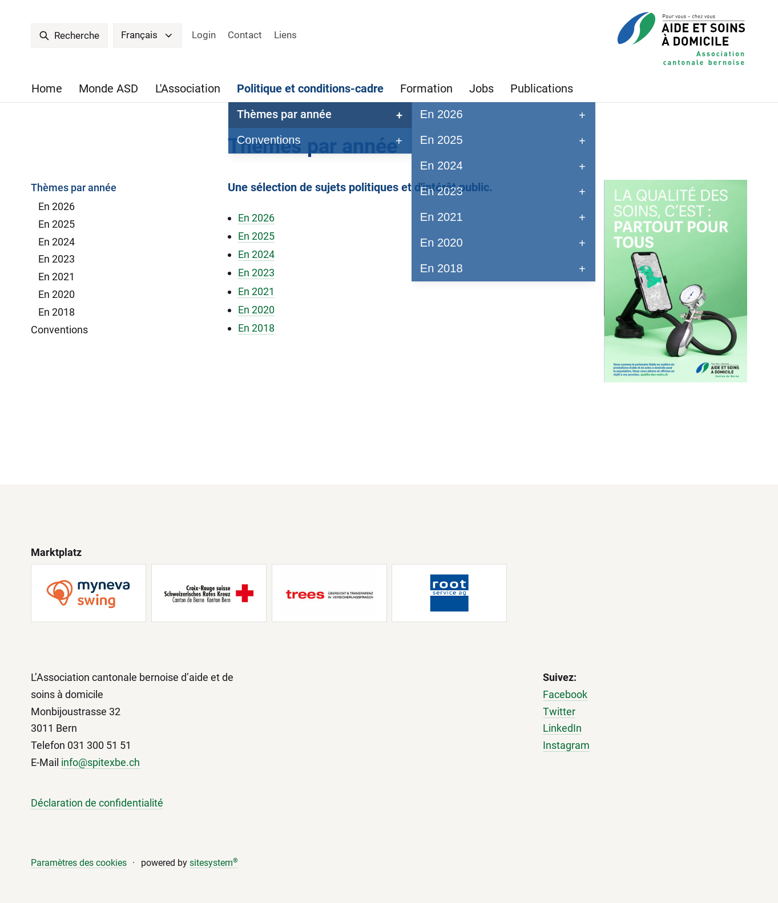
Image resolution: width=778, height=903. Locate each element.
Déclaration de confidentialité (97, 803)
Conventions (59, 330)
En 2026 (56, 206)
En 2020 (56, 294)
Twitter (559, 711)
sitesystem (214, 862)
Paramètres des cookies (79, 862)
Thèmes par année (73, 188)
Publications (541, 88)
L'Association (187, 88)
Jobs (481, 88)
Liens (285, 35)
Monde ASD (108, 88)
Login (204, 35)
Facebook (565, 694)
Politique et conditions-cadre (310, 88)
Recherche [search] (69, 35)
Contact (245, 35)
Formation (426, 88)
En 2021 (56, 277)
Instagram (566, 745)
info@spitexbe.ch (100, 762)
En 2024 (56, 242)
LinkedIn (562, 728)
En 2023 (56, 259)
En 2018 (56, 312)
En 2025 (56, 224)
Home (46, 88)
